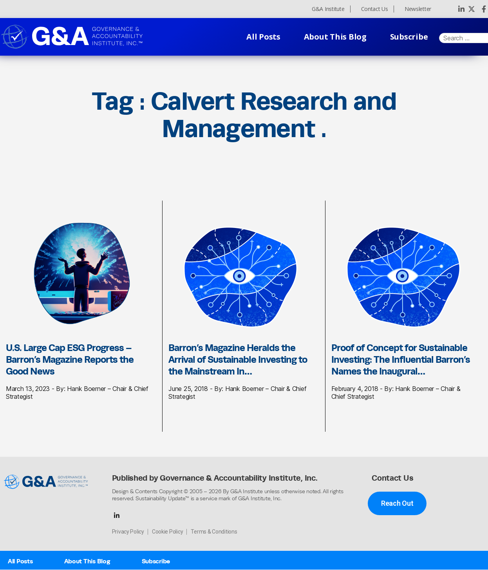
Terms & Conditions (214, 532)
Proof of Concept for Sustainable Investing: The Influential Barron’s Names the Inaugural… (400, 359)
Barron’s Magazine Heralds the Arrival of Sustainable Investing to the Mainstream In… (237, 359)
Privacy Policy (128, 532)
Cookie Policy (167, 532)
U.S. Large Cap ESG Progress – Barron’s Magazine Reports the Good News (70, 359)
